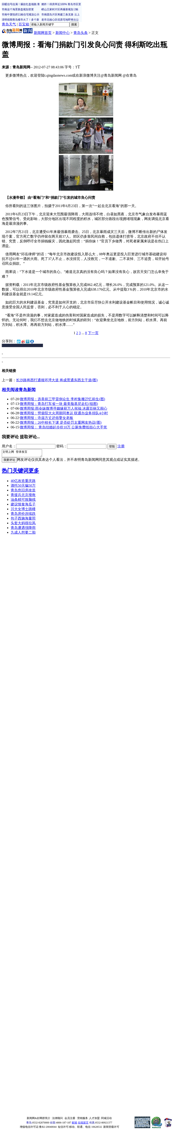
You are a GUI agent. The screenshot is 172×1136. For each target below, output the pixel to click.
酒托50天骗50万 (23, 487)
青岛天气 (9, 24)
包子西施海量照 (23, 520)
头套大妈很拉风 (23, 524)
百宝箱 (23, 24)
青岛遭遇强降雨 (23, 529)
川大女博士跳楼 (23, 510)
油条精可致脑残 (23, 501)
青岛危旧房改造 (23, 491)
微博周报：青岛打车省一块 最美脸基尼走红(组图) (59, 404)
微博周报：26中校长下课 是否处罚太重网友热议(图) (60, 422)
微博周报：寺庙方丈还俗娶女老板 (46, 418)
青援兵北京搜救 (23, 496)
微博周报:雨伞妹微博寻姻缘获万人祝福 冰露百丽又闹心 (63, 408)
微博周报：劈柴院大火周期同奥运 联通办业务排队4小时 (64, 413)
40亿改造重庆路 (23, 482)
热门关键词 (15, 472)
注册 (121, 446)
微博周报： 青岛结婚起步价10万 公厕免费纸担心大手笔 (63, 427)
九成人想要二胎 (23, 534)
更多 (33, 472)
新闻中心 (62, 33)
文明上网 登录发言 (24, 454)
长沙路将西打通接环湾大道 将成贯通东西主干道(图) (57, 380)
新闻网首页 (43, 33)
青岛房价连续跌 (23, 515)
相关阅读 (10, 389)
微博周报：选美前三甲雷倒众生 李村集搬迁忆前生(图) (62, 399)
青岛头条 (80, 33)
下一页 (93, 333)
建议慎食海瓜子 (23, 505)
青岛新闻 (27, 389)
